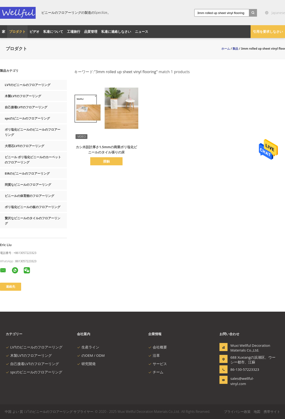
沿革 (154, 355)
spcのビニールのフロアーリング (27, 118)
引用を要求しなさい (268, 31)
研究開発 (86, 363)
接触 (106, 161)
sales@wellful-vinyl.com (242, 381)
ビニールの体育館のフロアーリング (29, 196)
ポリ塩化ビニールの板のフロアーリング (32, 207)
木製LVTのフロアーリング (23, 96)
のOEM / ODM (91, 355)
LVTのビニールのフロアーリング (27, 85)
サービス (157, 363)
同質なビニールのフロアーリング (28, 184)
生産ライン (88, 347)
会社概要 (157, 347)
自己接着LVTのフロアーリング (26, 107)
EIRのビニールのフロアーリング (27, 173)
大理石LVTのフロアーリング (24, 146)
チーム (155, 372)
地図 (257, 411)
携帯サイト (272, 411)
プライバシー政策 (237, 411)
